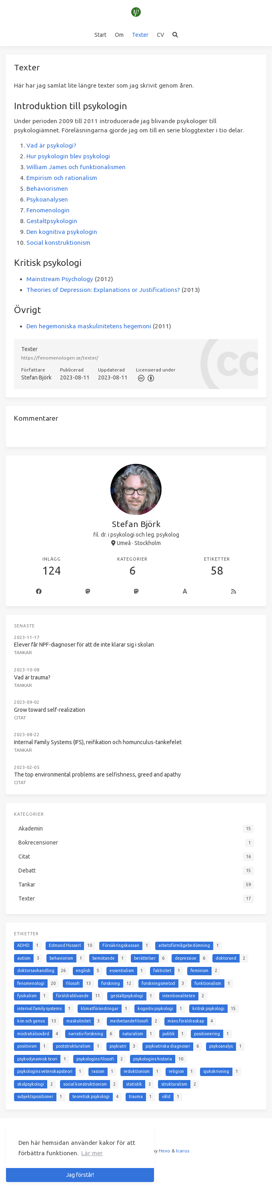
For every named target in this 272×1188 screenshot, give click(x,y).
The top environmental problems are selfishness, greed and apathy (97, 774)
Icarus (182, 1150)
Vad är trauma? (32, 677)
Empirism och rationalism (61, 177)
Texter (140, 35)
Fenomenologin (48, 210)
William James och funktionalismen (76, 167)
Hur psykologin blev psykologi (68, 156)
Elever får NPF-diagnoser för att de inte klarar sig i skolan (84, 644)
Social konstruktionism (58, 242)
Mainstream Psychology (59, 279)
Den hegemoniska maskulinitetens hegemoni (88, 326)
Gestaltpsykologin (51, 221)
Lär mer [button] (92, 1153)
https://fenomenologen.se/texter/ (59, 357)
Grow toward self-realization (49, 710)
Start (100, 35)
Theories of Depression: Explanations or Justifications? (103, 289)
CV (160, 35)
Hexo (164, 1150)
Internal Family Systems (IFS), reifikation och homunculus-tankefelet (98, 742)
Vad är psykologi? (51, 145)
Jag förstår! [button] (80, 1175)
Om (119, 35)
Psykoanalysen (47, 199)
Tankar (23, 652)
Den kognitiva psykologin (61, 231)
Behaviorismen (47, 188)
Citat (20, 717)
